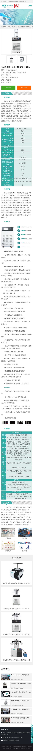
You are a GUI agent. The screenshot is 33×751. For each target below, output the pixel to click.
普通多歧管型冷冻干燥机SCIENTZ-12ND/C (16, 634)
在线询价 (8, 87)
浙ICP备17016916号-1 (15, 748)
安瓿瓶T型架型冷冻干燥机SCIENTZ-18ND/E (16, 583)
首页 (9, 26)
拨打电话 (24, 87)
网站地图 (5, 748)
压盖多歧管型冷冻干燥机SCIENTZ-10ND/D (16, 660)
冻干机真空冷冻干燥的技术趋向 (21, 683)
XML (8, 748)
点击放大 (16, 52)
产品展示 (14, 26)
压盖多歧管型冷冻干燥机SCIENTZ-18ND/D (16, 609)
